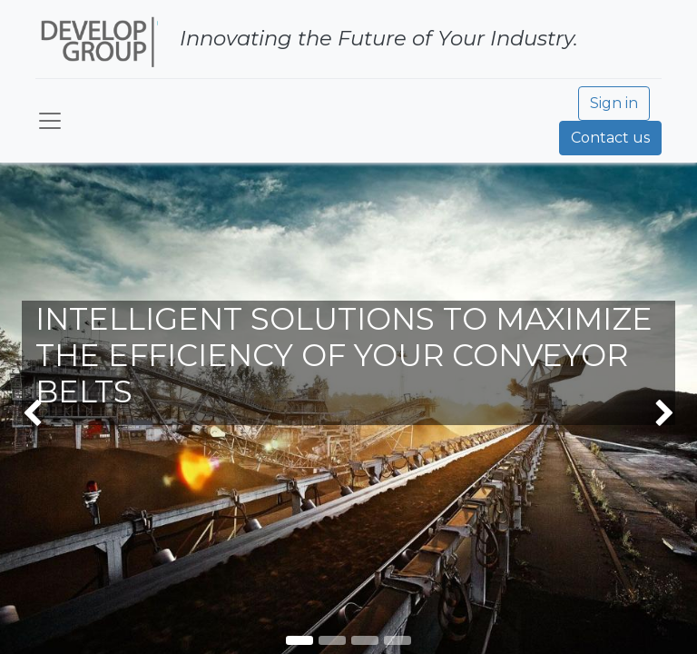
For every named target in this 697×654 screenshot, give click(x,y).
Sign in (614, 103)
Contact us (610, 137)
